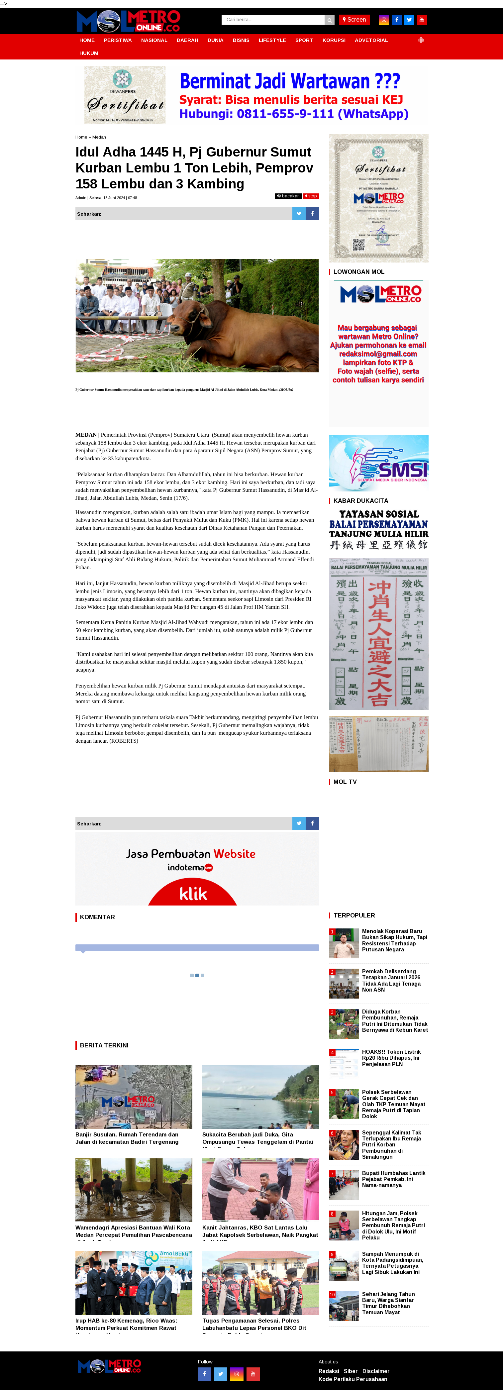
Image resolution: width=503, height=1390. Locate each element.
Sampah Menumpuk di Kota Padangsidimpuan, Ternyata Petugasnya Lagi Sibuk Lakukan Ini (392, 1263)
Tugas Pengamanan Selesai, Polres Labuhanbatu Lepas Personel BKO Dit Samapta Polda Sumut (254, 1328)
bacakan (288, 195)
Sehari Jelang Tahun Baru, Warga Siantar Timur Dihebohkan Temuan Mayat (388, 1303)
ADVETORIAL (371, 40)
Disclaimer (376, 1371)
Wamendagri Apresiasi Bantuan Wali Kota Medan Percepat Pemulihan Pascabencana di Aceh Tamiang (133, 1235)
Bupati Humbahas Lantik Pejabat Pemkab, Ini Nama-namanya (394, 1179)
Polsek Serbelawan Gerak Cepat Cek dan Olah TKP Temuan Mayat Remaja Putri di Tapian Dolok (394, 1104)
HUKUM (88, 53)
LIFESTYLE (272, 40)
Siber (351, 1371)
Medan (99, 137)
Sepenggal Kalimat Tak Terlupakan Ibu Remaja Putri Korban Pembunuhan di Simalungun (391, 1145)
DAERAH (187, 40)
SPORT (304, 40)
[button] (421, 37)
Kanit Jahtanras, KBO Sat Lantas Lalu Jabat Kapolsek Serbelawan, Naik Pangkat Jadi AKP (260, 1235)
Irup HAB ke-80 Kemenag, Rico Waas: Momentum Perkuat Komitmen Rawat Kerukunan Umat (126, 1328)
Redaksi (329, 1371)
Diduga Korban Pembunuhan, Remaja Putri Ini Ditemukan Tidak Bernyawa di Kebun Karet (395, 1021)
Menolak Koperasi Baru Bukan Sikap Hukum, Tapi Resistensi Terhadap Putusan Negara (394, 940)
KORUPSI (334, 40)
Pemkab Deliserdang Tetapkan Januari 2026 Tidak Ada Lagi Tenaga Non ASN (391, 981)
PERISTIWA (118, 40)
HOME (87, 40)
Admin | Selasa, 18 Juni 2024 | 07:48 (106, 198)
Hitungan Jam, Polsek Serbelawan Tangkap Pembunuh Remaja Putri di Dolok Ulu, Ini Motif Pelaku (393, 1225)
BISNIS (241, 40)
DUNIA (216, 40)
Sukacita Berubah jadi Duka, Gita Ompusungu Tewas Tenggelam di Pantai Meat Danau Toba (257, 1141)
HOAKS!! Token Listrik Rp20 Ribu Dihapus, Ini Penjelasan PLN (391, 1058)
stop (311, 195)
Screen (354, 19)
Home (81, 137)
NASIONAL (154, 40)
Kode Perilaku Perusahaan (353, 1379)
